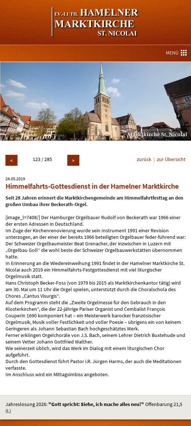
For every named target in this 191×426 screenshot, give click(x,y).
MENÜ (176, 52)
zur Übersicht (171, 159)
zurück (144, 159)
